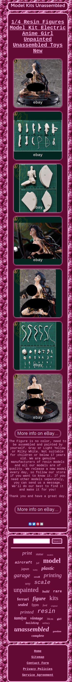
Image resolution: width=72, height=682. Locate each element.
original (54, 606)
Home (37, 651)
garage (22, 575)
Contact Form (38, 663)
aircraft (23, 562)
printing (53, 575)
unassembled (31, 629)
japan (25, 569)
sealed (23, 605)
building (32, 623)
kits (53, 597)
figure (39, 598)
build (45, 591)
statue (39, 554)
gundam (57, 631)
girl (59, 618)
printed (26, 611)
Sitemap (37, 657)
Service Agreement (37, 675)
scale (42, 582)
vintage (36, 618)
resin (46, 611)
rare (57, 591)
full (37, 563)
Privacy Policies (38, 669)
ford (45, 605)
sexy (28, 583)
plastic (47, 568)
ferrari (23, 599)
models (50, 555)
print (27, 553)
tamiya (20, 618)
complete (37, 636)
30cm (50, 618)
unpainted (26, 589)
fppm (35, 605)
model (51, 560)
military (46, 623)
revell (37, 576)
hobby (35, 570)
